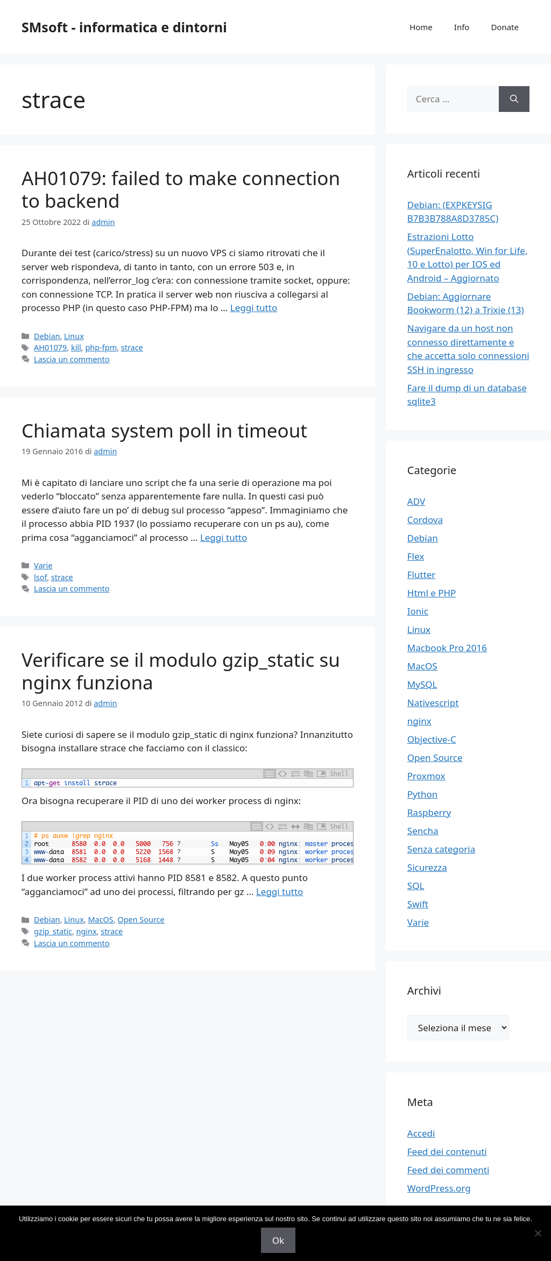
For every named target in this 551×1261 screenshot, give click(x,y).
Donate (505, 27)
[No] (537, 1233)
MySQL (422, 684)
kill (76, 347)
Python (422, 794)
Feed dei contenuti (447, 1151)
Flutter (421, 574)
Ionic (417, 611)
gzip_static (53, 931)
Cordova (425, 519)
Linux (74, 336)
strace (132, 347)
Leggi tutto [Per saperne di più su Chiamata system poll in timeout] (223, 537)
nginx (86, 931)
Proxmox (426, 776)
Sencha (423, 831)
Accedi (421, 1133)
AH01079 (50, 347)
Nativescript (433, 702)
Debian (47, 336)
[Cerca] (514, 99)
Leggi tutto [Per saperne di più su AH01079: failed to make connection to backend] (253, 307)
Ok (278, 1240)
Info (462, 27)
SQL (416, 885)
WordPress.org (439, 1188)
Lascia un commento (71, 359)
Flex (415, 556)
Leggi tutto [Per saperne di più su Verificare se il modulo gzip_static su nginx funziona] (279, 891)
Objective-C (431, 739)
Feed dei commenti (448, 1170)
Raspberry (429, 812)
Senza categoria (441, 849)
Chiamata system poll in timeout (164, 430)
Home (421, 27)
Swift (417, 904)
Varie (43, 565)
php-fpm (101, 347)
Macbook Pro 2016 (447, 648)
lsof (40, 577)
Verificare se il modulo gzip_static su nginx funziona (181, 671)
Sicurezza (427, 867)
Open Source (140, 919)
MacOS (100, 919)
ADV (416, 501)
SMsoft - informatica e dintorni (124, 27)
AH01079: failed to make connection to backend (181, 189)
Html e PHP (431, 593)
